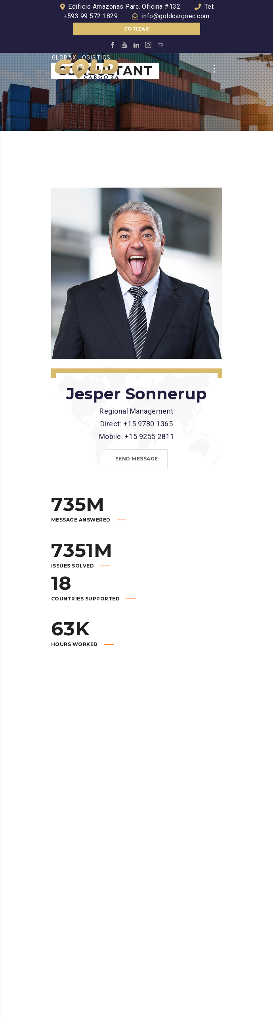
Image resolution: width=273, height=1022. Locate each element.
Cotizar (136, 29)
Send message (136, 459)
